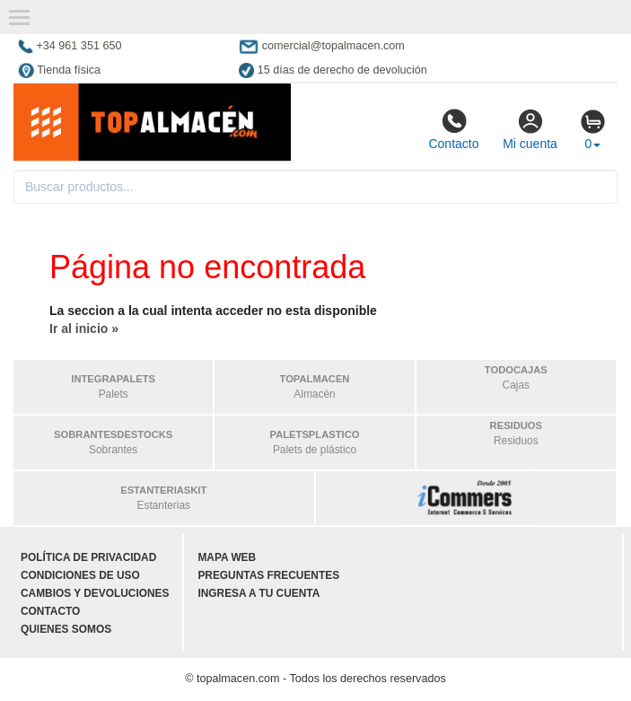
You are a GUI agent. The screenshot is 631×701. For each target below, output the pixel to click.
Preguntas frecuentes (268, 575)
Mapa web (226, 557)
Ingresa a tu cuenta (258, 593)
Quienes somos (66, 629)
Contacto (453, 129)
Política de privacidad (88, 557)
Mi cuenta (530, 129)
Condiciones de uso (80, 575)
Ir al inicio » (83, 328)
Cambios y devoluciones (95, 593)
